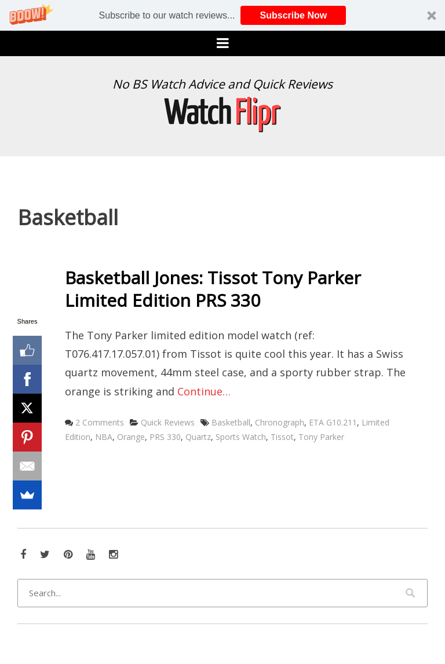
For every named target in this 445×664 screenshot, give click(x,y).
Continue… (204, 391)
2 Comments (99, 422)
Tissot (282, 436)
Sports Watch (241, 436)
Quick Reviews (168, 422)
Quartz (198, 436)
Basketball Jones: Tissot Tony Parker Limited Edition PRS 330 (213, 289)
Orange (131, 436)
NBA (103, 436)
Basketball (230, 422)
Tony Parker (321, 436)
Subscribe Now (293, 15)
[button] (222, 15)
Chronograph (279, 422)
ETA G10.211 (333, 422)
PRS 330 (165, 436)
